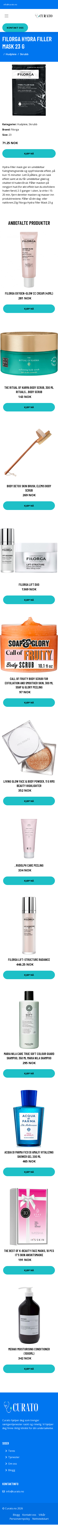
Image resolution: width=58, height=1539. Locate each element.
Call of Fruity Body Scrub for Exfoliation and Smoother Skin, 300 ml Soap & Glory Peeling (29, 683)
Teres (11, 1451)
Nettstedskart (40, 1518)
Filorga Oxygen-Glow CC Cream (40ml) (29, 293)
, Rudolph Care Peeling (29, 865)
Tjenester (13, 1457)
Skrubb (24, 54)
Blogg (11, 1470)
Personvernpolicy (20, 1518)
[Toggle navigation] (6, 16)
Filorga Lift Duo (29, 584)
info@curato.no (10, 4)
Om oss (12, 1463)
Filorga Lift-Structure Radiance (29, 959)
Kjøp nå (29, 153)
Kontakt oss (15, 27)
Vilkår (42, 1514)
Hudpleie (11, 54)
